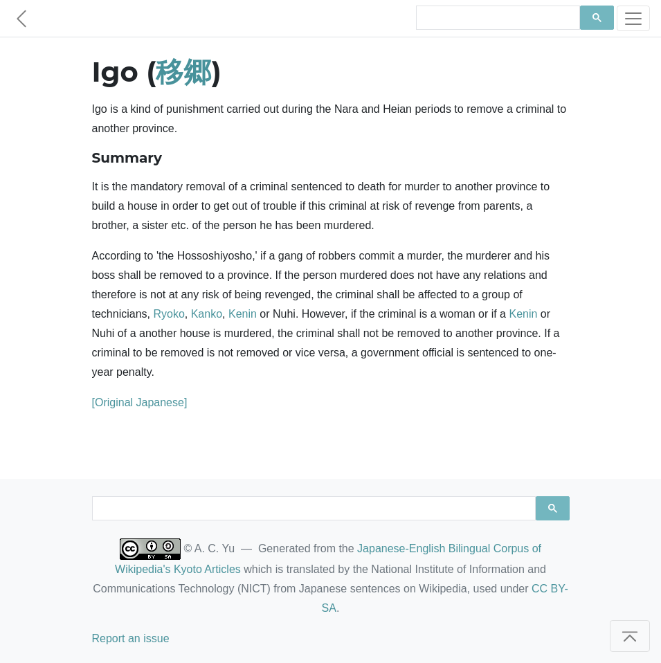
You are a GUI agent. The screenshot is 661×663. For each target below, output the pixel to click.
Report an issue (131, 638)
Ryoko (168, 314)
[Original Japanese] (140, 402)
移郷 (183, 72)
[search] (497, 18)
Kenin (242, 314)
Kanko (206, 314)
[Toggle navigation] (633, 18)
